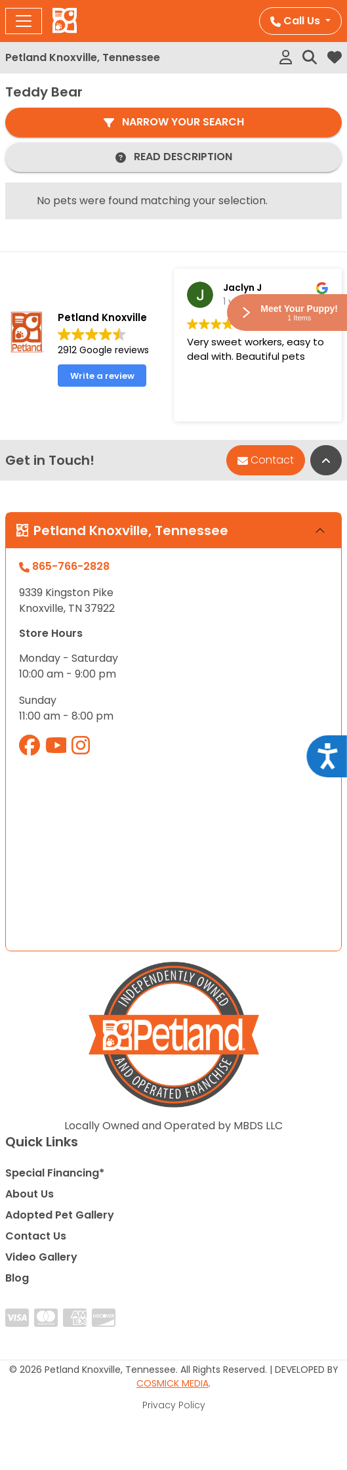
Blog (17, 1278)
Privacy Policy (173, 1405)
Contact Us (35, 1235)
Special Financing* (54, 1172)
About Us (29, 1193)
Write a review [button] (102, 376)
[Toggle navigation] (23, 21)
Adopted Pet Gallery (59, 1214)
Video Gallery (41, 1257)
